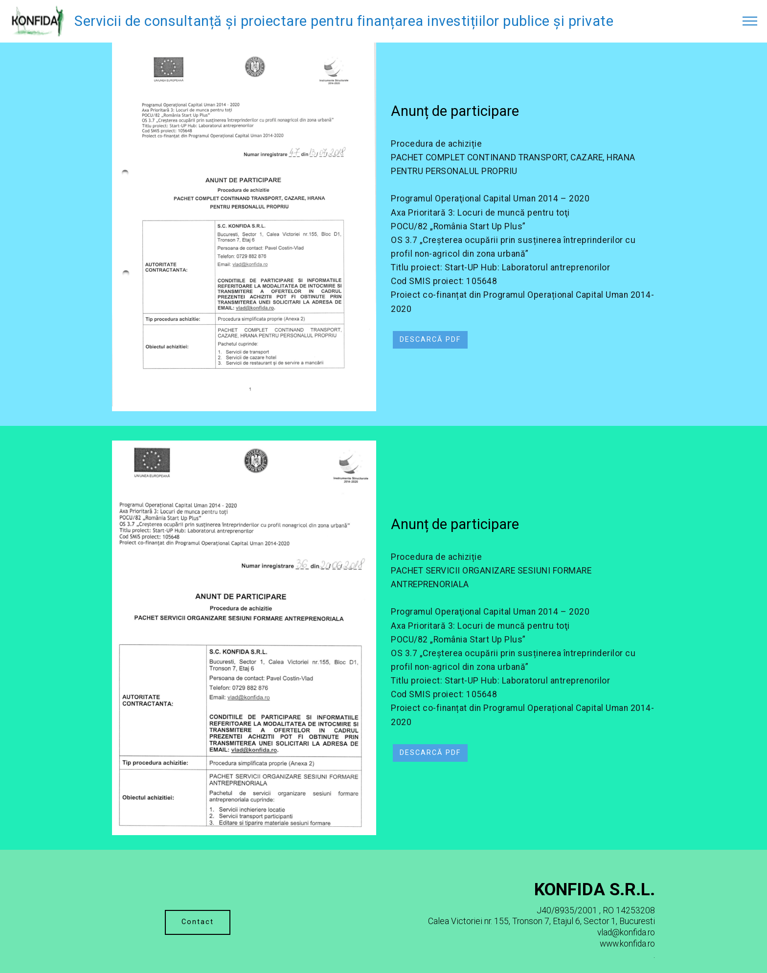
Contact (197, 922)
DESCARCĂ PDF (430, 339)
